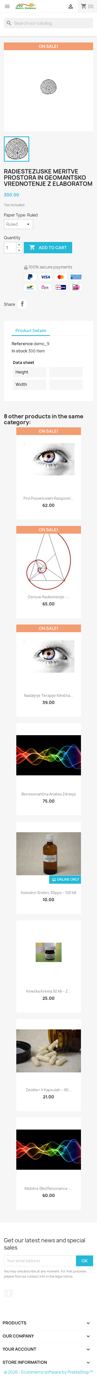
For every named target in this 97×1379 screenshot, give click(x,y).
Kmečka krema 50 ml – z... (48, 991)
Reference (22, 343)
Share (22, 304)
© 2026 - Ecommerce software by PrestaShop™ (48, 1372)
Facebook (8, 1293)
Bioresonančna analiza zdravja (48, 794)
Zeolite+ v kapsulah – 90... (49, 1089)
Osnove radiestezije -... (49, 596)
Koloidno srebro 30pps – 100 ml (48, 892)
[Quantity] (10, 247)
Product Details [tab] (31, 330)
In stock (19, 350)
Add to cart (48, 247)
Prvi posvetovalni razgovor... (49, 498)
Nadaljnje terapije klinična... (48, 695)
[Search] (48, 23)
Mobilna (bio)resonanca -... (49, 1188)
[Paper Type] (18, 224)
